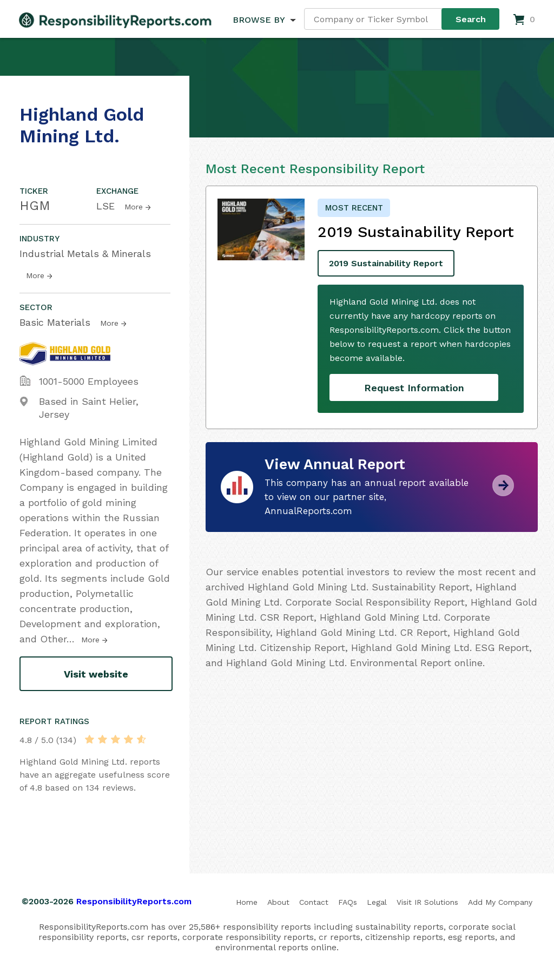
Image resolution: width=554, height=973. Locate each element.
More (133, 206)
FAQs (347, 902)
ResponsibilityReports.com (134, 901)
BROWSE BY (259, 20)
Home (247, 902)
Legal (377, 902)
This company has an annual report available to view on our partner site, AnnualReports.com (367, 496)
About (278, 902)
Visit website (96, 674)
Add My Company (500, 902)
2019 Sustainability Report (386, 263)
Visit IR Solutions (427, 902)
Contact (313, 902)
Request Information (414, 387)
